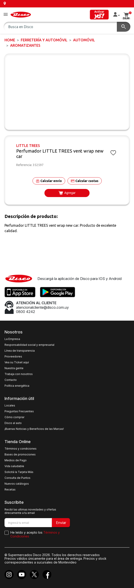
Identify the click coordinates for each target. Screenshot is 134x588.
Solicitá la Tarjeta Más (19, 472)
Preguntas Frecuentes (19, 411)
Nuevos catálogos (17, 483)
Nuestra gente (14, 368)
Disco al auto (13, 423)
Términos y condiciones (21, 448)
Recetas (10, 489)
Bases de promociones (20, 454)
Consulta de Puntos (17, 478)
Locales (10, 405)
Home (10, 40)
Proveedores (13, 356)
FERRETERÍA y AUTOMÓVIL (44, 40)
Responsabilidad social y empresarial (29, 345)
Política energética (17, 385)
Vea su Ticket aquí (17, 362)
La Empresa (12, 339)
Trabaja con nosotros (19, 374)
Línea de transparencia (20, 350)
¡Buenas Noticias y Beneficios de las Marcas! (34, 429)
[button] (6, 14)
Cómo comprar (14, 417)
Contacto (11, 380)
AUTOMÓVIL (84, 40)
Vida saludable (14, 466)
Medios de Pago (16, 460)
